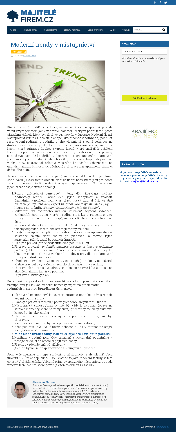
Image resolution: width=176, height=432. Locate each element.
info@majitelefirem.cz (143, 181)
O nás (13, 29)
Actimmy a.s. (162, 426)
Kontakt (126, 29)
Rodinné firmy (30, 29)
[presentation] (136, 78)
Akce (113, 29)
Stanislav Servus (29, 56)
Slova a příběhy (95, 29)
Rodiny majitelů (72, 29)
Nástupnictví (50, 29)
